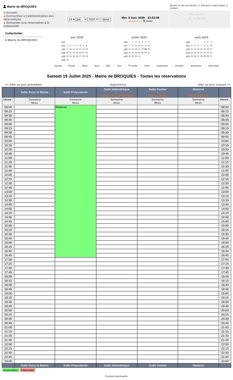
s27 (126, 45)
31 (139, 56)
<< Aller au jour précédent (23, 84)
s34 (188, 56)
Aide (149, 21)
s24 (63, 52)
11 (74, 49)
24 (70, 56)
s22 (63, 45)
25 (74, 56)
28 (83, 56)
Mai (108, 66)
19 (77, 52)
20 (80, 52)
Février (71, 66)
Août (147, 66)
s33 (188, 52)
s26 (63, 60)
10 (70, 49)
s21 (63, 42)
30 (67, 60)
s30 (126, 56)
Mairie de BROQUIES (22, 40)
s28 (126, 49)
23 (67, 56)
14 (83, 49)
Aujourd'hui (118, 84)
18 (74, 52)
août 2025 (201, 37)
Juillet (134, 66)
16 (67, 52)
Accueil (11, 12)
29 (86, 56)
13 (80, 49)
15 (86, 49)
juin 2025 (77, 37)
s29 (126, 52)
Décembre (213, 66)
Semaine (35, 99)
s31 (188, 45)
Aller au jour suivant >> (214, 84)
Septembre (162, 66)
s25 (63, 56)
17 (70, 52)
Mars (84, 66)
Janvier (58, 66)
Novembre (196, 66)
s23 (63, 49)
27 (80, 56)
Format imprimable (116, 376)
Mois (34, 103)
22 (86, 52)
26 (77, 56)
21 (83, 52)
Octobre (179, 66)
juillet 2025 (139, 37)
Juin (119, 66)
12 (77, 49)
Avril (96, 66)
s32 (188, 49)
